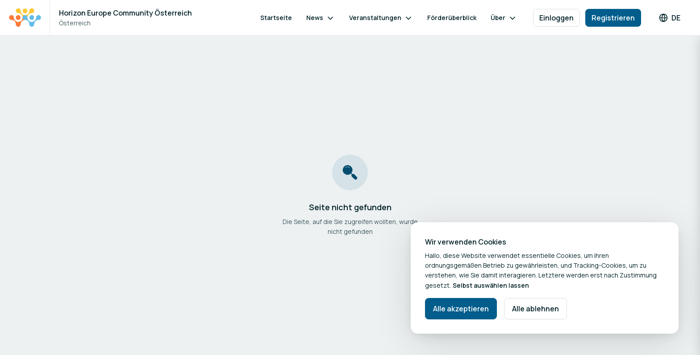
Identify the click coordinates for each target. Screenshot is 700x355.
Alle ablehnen (535, 309)
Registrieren (613, 18)
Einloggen (556, 18)
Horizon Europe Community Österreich (125, 13)
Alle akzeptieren (461, 309)
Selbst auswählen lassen (491, 285)
